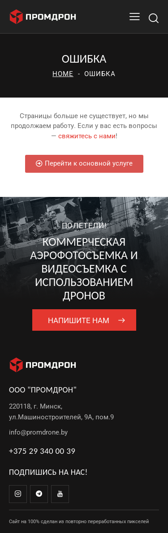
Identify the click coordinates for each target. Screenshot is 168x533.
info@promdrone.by (38, 432)
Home (62, 74)
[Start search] (153, 18)
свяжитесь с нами (87, 136)
